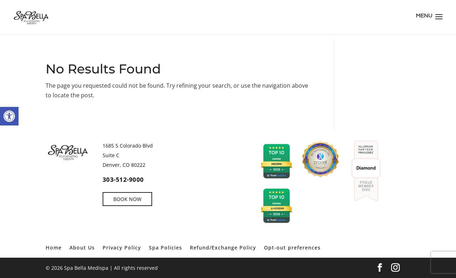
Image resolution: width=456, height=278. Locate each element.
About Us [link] (82, 247)
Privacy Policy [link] (122, 247)
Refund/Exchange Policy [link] (223, 247)
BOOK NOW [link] (127, 199)
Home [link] (54, 247)
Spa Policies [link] (165, 247)
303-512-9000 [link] (123, 179)
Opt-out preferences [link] (292, 247)
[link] (9, 116)
